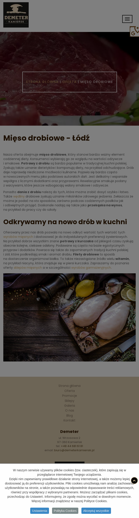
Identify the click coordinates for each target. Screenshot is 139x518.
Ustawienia (39, 511)
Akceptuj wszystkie (96, 511)
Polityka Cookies (65, 511)
